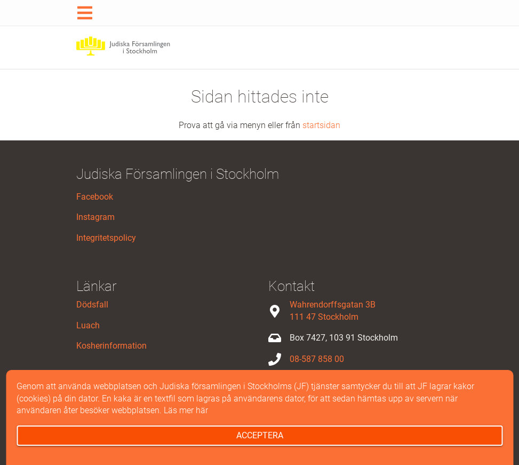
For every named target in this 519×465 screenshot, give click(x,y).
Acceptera (259, 435)
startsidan (321, 125)
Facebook (94, 197)
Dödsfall (92, 305)
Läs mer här (186, 410)
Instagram (95, 217)
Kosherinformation (111, 346)
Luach (88, 325)
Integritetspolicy (106, 238)
